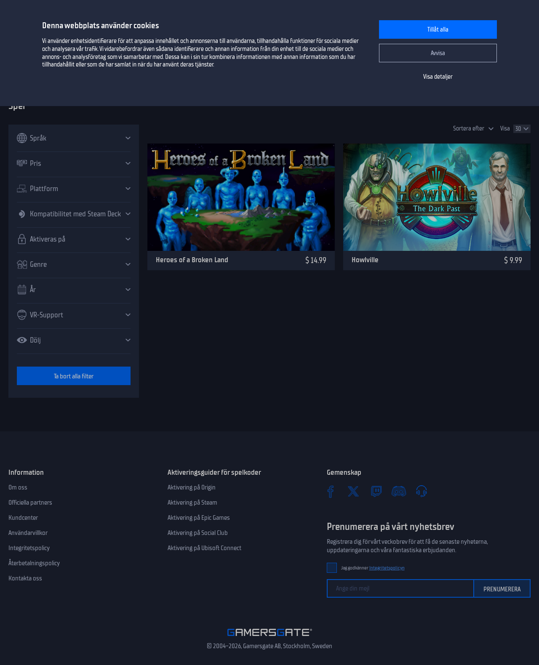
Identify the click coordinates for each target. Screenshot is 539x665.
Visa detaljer (438, 77)
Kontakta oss (25, 578)
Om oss (17, 487)
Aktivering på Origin (192, 487)
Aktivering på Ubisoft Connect (204, 548)
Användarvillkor (28, 533)
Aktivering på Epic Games (199, 517)
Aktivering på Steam (192, 502)
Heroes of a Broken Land (192, 259)
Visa (505, 129)
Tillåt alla (437, 30)
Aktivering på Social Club (198, 533)
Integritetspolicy (29, 548)
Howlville (365, 259)
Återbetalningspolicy (34, 563)
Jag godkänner (373, 568)
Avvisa (438, 53)
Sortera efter (468, 129)
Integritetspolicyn (387, 568)
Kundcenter (23, 517)
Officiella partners (30, 502)
